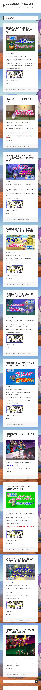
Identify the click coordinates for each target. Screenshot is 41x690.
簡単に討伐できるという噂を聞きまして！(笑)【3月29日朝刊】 (20, 230)
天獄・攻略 (21, 477)
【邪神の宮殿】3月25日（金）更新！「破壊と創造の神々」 (20, 630)
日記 (15, 284)
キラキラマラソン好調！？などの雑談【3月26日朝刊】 (19, 487)
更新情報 (15, 89)
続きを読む (9, 83)
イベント (15, 146)
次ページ (36, 681)
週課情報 (15, 424)
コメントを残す (27, 89)
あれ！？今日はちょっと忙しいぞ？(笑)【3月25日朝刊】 (19, 560)
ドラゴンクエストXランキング (11, 80)
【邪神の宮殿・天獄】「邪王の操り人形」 (20, 435)
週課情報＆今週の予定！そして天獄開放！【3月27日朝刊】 (20, 364)
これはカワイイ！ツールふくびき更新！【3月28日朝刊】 (19, 295)
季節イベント (21, 146)
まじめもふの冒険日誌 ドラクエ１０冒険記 (18, 5)
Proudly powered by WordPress (12, 687)
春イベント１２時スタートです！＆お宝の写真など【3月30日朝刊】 (20, 158)
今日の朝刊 (21, 89)
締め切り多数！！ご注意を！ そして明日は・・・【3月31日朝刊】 (20, 29)
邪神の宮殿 (16, 477)
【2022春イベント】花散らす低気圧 (19, 100)
